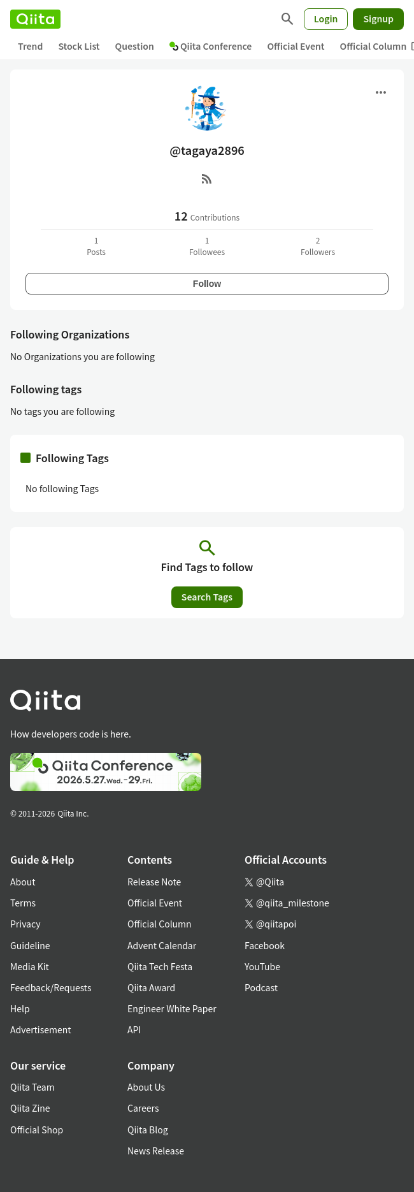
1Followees (207, 246)
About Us (146, 1086)
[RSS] (207, 178)
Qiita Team (32, 1086)
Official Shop (36, 1129)
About (22, 881)
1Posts (96, 246)
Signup (378, 18)
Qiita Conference (210, 46)
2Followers (318, 246)
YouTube (262, 966)
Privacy (25, 923)
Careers (143, 1107)
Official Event (295, 46)
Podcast (261, 987)
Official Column (159, 923)
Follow (207, 284)
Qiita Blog (147, 1129)
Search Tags (207, 596)
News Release (155, 1150)
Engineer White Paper (172, 1008)
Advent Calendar (161, 945)
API (134, 1029)
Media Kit (29, 966)
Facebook (265, 945)
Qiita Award (151, 987)
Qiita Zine (30, 1107)
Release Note (154, 881)
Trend (30, 46)
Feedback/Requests (51, 987)
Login (326, 18)
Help (20, 1008)
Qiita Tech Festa (159, 966)
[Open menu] (381, 92)
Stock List (78, 46)
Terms (23, 902)
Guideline (30, 945)
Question (134, 46)
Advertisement (40, 1029)
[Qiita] (35, 19)
